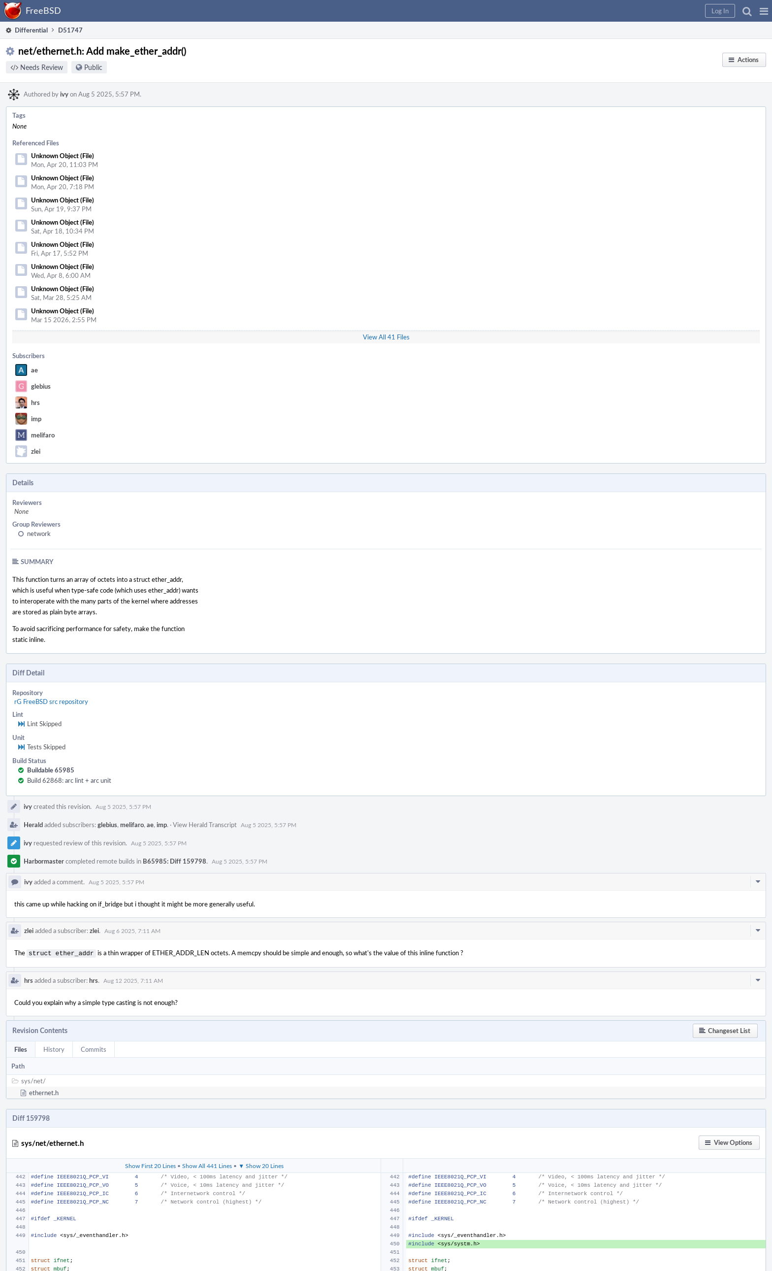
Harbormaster (44, 861)
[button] (764, 11)
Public (93, 67)
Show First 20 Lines (150, 1165)
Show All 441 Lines (207, 1165)
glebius (41, 386)
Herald (33, 824)
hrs (35, 402)
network (39, 533)
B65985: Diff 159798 (174, 861)
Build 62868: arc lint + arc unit (69, 780)
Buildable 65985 (50, 770)
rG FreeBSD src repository (51, 701)
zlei (35, 451)
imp (36, 418)
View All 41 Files (386, 337)
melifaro (43, 435)
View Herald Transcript (205, 824)
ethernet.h (44, 1091)
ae (34, 370)
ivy (64, 94)
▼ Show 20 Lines (261, 1165)
